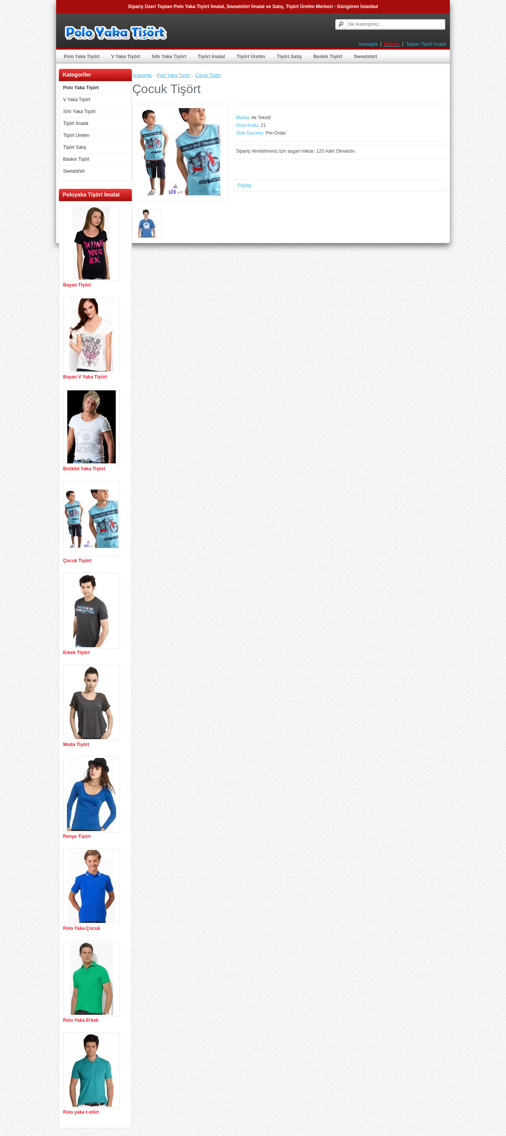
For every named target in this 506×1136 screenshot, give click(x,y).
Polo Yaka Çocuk (81, 928)
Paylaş (244, 185)
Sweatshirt (365, 56)
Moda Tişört (76, 744)
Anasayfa (368, 44)
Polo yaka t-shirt (81, 1112)
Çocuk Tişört (77, 560)
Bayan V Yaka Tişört (85, 377)
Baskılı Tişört (327, 56)
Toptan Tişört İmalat (426, 44)
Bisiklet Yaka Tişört (84, 468)
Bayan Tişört (77, 285)
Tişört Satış (289, 56)
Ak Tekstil (260, 117)
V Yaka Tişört (125, 56)
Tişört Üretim (250, 56)
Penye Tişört (77, 836)
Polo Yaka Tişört (82, 56)
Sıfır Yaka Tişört (168, 56)
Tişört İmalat (211, 56)
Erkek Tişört (76, 652)
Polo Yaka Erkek (81, 1020)
